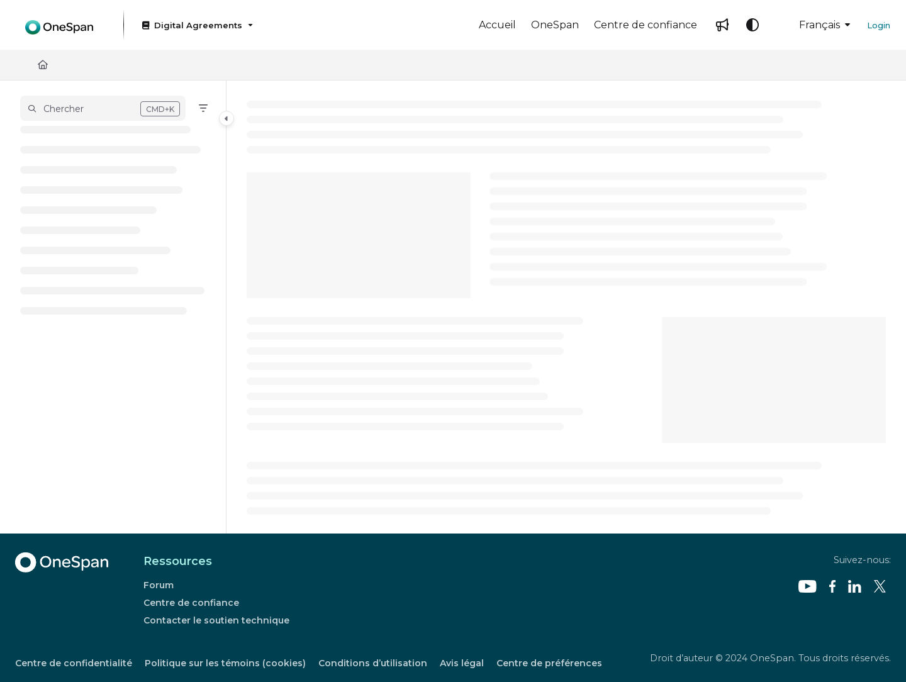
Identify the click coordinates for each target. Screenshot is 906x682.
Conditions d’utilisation (372, 663)
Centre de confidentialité (73, 663)
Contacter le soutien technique (216, 620)
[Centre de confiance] (645, 25)
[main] (566, 307)
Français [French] (810, 25)
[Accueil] (497, 25)
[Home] (43, 65)
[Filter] (203, 108)
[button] (103, 108)
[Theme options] (752, 25)
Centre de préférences (549, 663)
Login (878, 25)
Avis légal (462, 663)
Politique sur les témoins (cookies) (225, 663)
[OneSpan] (555, 25)
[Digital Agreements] (196, 24)
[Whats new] (722, 25)
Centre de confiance (191, 602)
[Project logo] (59, 25)
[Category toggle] (226, 118)
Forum (158, 585)
